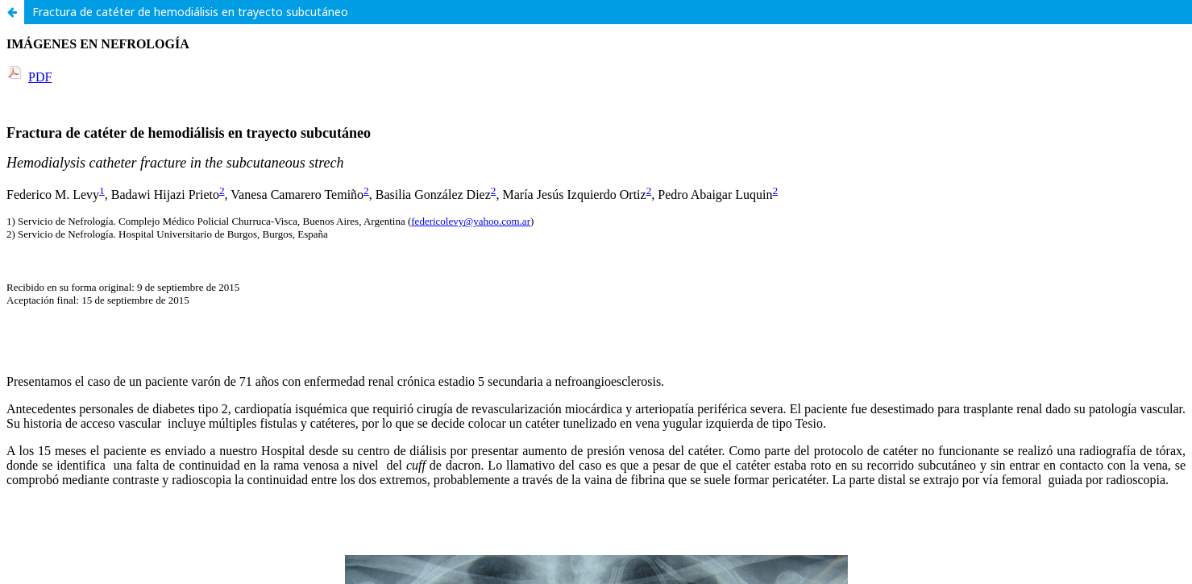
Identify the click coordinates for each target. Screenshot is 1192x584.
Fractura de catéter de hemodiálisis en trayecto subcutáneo (190, 11)
